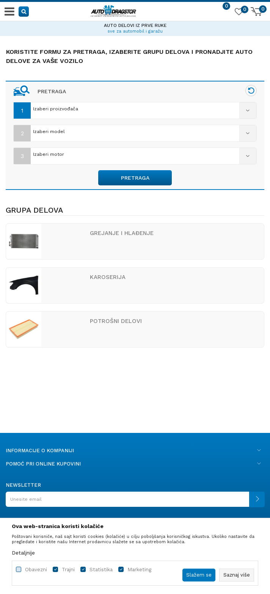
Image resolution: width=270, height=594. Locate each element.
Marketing (139, 569)
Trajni (68, 569)
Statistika (101, 569)
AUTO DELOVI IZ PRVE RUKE (135, 25)
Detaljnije (23, 553)
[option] (135, 27)
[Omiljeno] (238, 13)
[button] (24, 11)
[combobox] (135, 108)
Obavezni (36, 569)
